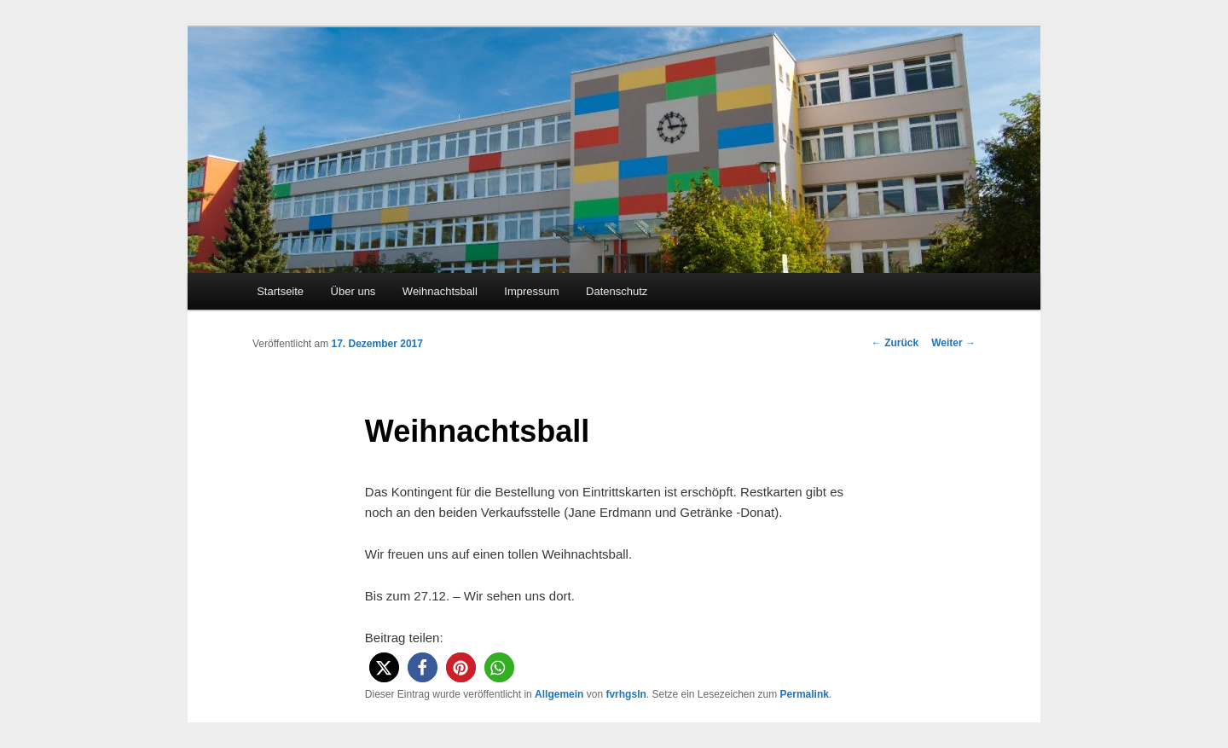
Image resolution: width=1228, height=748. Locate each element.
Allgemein (559, 694)
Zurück (895, 343)
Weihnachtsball (440, 291)
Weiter (953, 343)
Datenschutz (616, 291)
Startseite (280, 291)
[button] (384, 667)
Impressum (531, 291)
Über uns (353, 291)
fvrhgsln (625, 694)
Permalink (804, 694)
